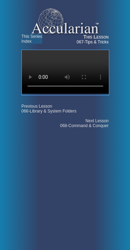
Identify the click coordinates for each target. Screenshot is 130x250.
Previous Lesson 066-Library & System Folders (49, 109)
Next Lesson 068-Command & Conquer (84, 123)
